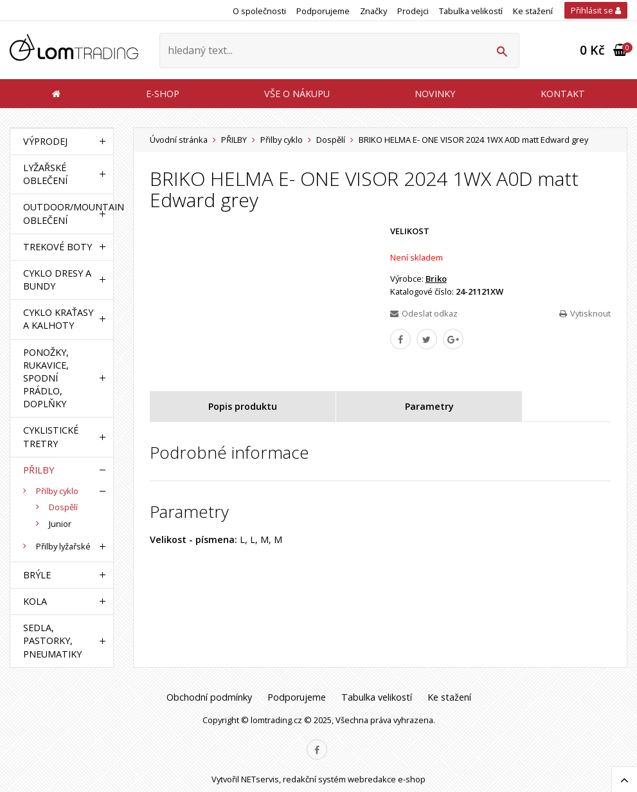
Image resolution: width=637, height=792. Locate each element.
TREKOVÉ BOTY (57, 247)
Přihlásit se (596, 10)
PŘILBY (234, 139)
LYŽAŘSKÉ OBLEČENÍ (45, 174)
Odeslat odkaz (424, 313)
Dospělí (330, 139)
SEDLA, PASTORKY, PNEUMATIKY (52, 640)
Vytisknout (585, 313)
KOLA (35, 601)
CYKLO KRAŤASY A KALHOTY (58, 318)
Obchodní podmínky (209, 697)
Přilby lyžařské (63, 546)
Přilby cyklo (281, 139)
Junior (60, 524)
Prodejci (413, 11)
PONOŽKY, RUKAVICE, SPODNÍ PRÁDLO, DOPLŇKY (46, 378)
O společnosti (259, 11)
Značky (373, 11)
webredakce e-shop (387, 779)
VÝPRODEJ (45, 141)
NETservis (260, 779)
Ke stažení (533, 11)
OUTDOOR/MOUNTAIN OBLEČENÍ (58, 213)
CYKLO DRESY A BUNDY (57, 279)
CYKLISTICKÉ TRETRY (50, 436)
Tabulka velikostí (471, 11)
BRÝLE (37, 575)
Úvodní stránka (179, 139)
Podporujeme (323, 11)
